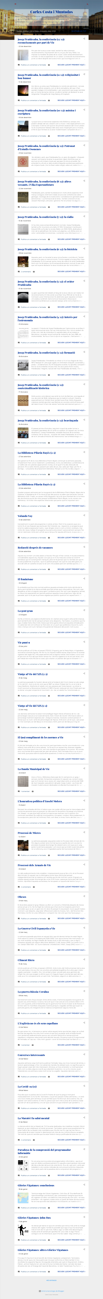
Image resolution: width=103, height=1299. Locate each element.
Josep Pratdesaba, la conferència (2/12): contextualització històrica (41, 388)
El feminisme (25, 581)
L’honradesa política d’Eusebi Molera (40, 803)
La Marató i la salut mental (34, 1121)
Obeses (22, 899)
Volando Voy (25, 517)
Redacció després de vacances (35, 549)
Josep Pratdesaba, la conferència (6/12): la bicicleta (48, 250)
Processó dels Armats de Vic (34, 868)
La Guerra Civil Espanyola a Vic (37, 931)
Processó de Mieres (29, 835)
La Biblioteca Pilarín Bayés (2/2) (37, 454)
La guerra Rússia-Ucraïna (33, 994)
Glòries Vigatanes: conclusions (36, 1189)
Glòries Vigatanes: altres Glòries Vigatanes (43, 1253)
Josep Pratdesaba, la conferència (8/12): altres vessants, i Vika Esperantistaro (45, 183)
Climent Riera (26, 963)
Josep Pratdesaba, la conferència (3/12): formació (47, 354)
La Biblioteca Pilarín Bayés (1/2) (37, 486)
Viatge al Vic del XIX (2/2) (33, 676)
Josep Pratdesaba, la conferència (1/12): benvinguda (48, 422)
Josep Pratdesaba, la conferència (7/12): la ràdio (46, 217)
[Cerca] (88, 4)
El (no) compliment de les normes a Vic (41, 739)
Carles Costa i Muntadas (51, 11)
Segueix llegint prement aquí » (71, 65)
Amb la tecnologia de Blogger (51, 1291)
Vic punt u (24, 644)
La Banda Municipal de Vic (34, 771)
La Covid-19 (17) (27, 1089)
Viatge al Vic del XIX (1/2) (33, 708)
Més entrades (51, 1284)
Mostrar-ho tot (79, 31)
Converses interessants (32, 1058)
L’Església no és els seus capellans (38, 1026)
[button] (84, 39)
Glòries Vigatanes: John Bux (34, 1221)
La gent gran (25, 613)
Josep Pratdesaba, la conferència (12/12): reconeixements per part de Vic (42, 41)
